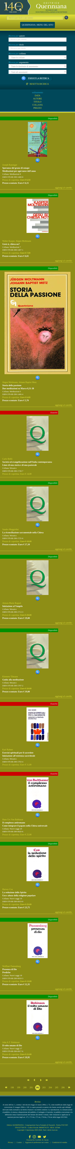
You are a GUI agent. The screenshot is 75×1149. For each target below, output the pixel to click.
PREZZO (37, 108)
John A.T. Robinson (11, 1042)
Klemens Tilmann (10, 676)
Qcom (46, 1140)
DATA (37, 95)
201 (31, 1087)
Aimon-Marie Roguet (11, 603)
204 (50, 1087)
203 (44, 1087)
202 (37, 1087)
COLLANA (37, 105)
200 (24, 1087)
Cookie (19, 1142)
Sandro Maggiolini (10, 529)
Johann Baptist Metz (28, 382)
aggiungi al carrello (63, 188)
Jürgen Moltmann (23, 241)
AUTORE (37, 99)
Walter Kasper (8, 241)
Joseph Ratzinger (9, 165)
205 (56, 1087)
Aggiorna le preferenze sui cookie (37, 1142)
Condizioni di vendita (59, 1142)
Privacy (10, 1142)
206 (63, 1087)
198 (12, 1087)
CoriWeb (38, 1140)
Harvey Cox (7, 889)
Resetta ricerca (37, 84)
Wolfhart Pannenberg (11, 966)
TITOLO (37, 102)
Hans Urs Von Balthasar (12, 819)
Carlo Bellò (7, 459)
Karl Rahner (7, 749)
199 (18, 1087)
